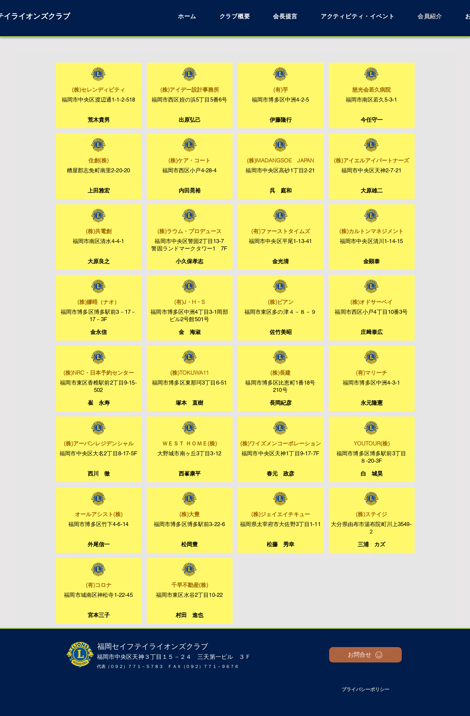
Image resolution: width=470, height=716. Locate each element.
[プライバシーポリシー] (365, 689)
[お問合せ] (365, 654)
